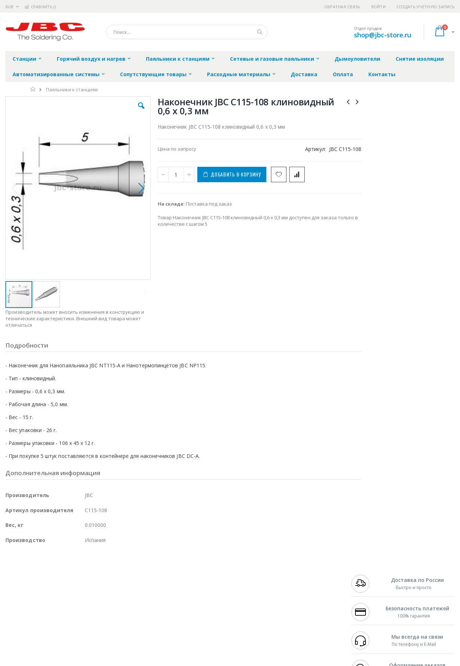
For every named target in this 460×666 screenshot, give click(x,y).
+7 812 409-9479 (367, 575)
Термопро (85, 575)
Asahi (83, 589)
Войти (378, 6)
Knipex (41, 631)
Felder (63, 589)
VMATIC (91, 617)
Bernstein (16, 631)
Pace (61, 568)
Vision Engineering (25, 603)
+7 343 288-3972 (367, 582)
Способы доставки (295, 582)
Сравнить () (40, 6)
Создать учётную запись (425, 6)
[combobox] (187, 32)
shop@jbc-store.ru (382, 35)
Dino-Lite (62, 603)
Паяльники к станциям (72, 89)
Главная (33, 89)
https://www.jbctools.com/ (114, 661)
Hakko (12, 568)
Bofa (10, 575)
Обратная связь (342, 6)
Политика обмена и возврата (193, 582)
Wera (61, 631)
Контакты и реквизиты (300, 568)
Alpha (43, 589)
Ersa (31, 568)
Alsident (103, 568)
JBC (46, 568)
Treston (13, 617)
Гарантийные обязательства (192, 568)
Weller (81, 568)
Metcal (60, 575)
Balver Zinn (17, 589)
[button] (134, 111)
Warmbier (40, 617)
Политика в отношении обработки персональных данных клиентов (199, 600)
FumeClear (34, 575)
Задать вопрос (176, 617)
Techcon (67, 617)
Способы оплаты (293, 596)
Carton (85, 603)
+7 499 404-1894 (367, 568)
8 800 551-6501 (369, 589)
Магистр (113, 575)
